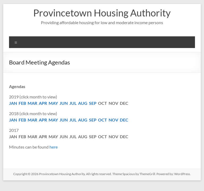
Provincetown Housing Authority (102, 13)
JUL (72, 103)
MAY (53, 103)
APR (43, 103)
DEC (124, 119)
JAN (13, 103)
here (53, 146)
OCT (102, 119)
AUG (82, 103)
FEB (22, 103)
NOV (113, 119)
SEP (92, 103)
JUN (64, 103)
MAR (32, 103)
